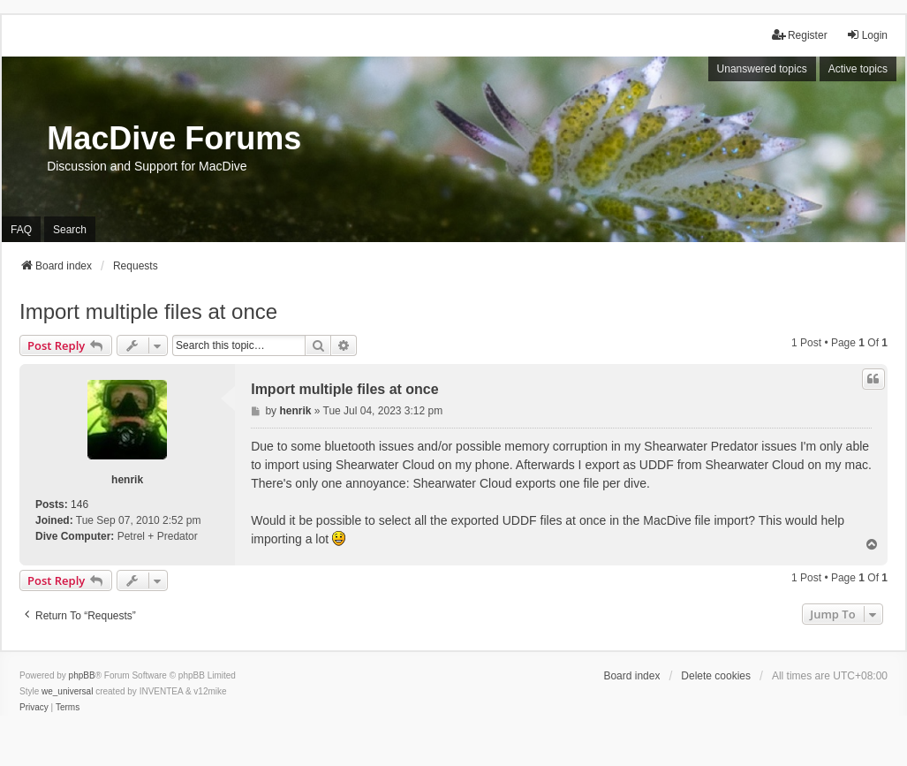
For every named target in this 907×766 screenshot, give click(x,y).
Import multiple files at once (148, 311)
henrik (127, 480)
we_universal (67, 691)
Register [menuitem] (800, 35)
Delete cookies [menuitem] (716, 676)
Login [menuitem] (867, 35)
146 (79, 504)
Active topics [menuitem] (858, 69)
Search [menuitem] (70, 230)
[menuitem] (34, 708)
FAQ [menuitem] (21, 230)
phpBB (82, 675)
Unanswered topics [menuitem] (762, 69)
